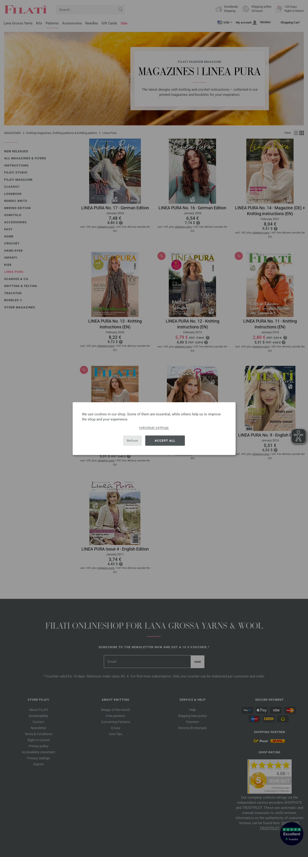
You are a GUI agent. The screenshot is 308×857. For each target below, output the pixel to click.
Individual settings (154, 427)
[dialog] (154, 428)
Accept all (165, 440)
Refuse (132, 440)
